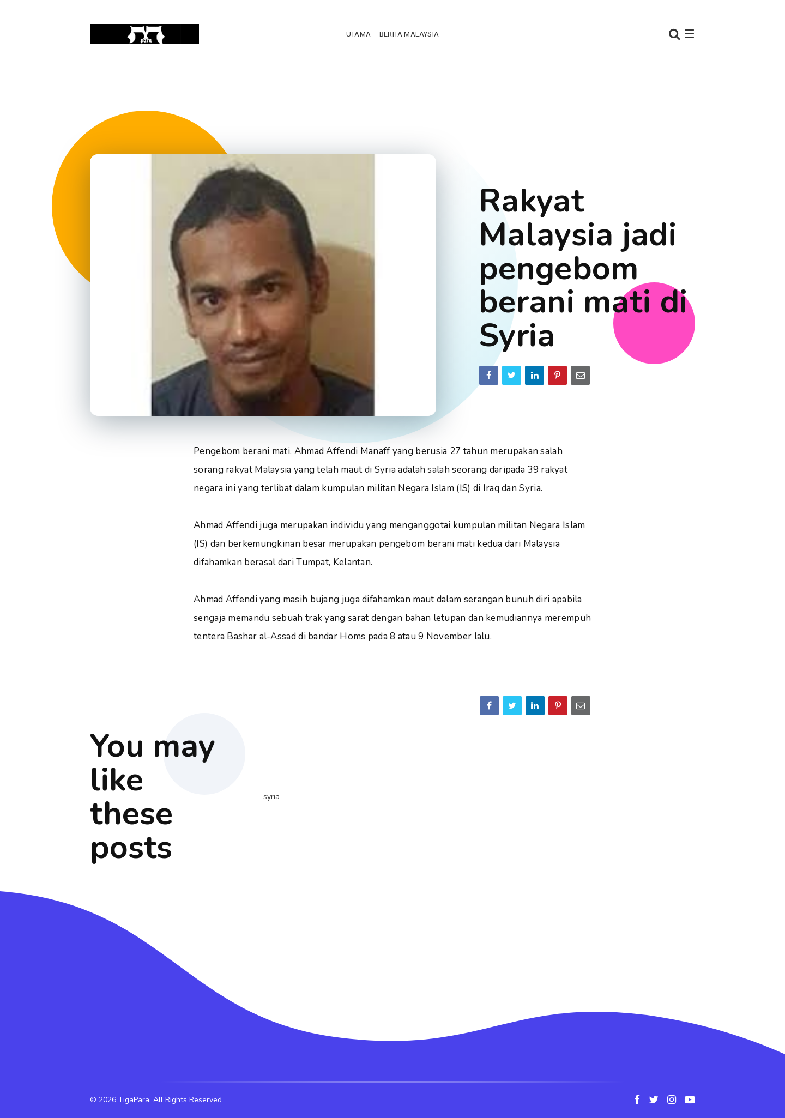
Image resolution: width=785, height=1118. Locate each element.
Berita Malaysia (409, 34)
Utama (358, 34)
